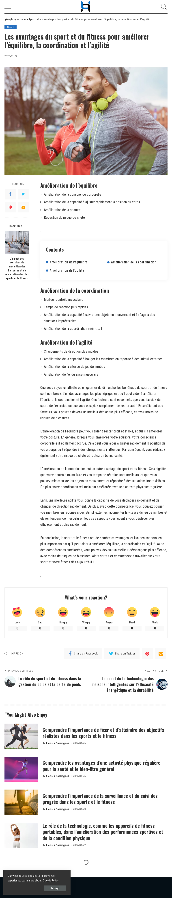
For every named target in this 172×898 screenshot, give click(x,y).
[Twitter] (23, 194)
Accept (55, 888)
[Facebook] (10, 194)
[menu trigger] (10, 6)
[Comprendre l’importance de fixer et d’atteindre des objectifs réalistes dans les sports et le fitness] (21, 736)
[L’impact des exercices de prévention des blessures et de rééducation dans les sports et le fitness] (17, 242)
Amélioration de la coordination (133, 261)
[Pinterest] (10, 207)
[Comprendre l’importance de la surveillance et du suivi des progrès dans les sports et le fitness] (21, 802)
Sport (10, 27)
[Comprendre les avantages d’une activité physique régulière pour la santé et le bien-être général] (21, 769)
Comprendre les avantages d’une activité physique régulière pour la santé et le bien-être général (101, 765)
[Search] (163, 6)
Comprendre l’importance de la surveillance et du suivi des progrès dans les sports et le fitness (100, 798)
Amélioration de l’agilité (67, 270)
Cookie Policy (50, 880)
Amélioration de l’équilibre (68, 261)
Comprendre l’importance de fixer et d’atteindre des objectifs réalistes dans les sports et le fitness (103, 732)
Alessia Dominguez (57, 743)
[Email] (23, 207)
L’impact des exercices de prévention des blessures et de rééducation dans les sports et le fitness (17, 268)
